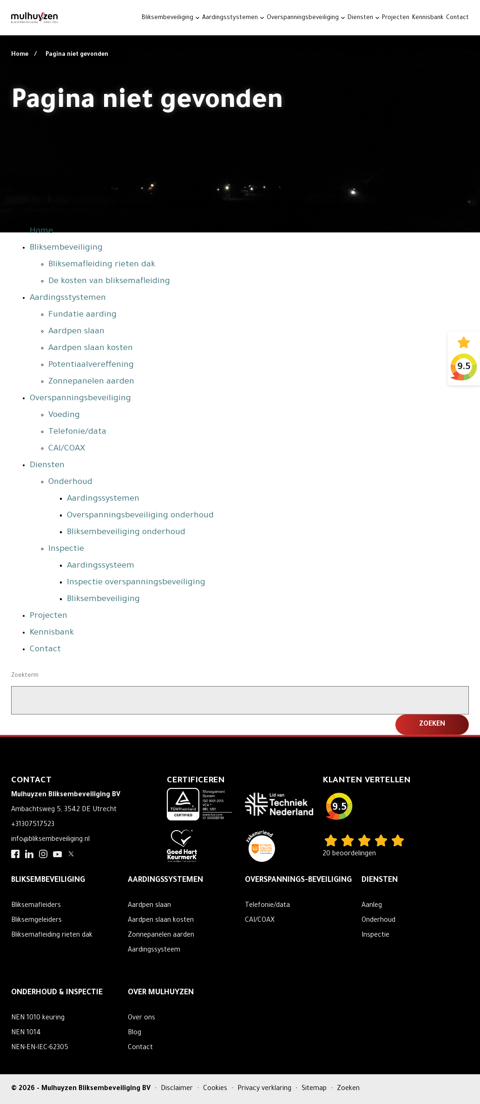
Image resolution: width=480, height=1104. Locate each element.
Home (20, 55)
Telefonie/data (77, 432)
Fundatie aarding (82, 315)
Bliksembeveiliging (167, 18)
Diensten (360, 18)
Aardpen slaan (76, 332)
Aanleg (372, 906)
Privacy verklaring (265, 1089)
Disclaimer (178, 1089)
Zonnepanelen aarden (91, 382)
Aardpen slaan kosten (90, 348)
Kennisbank (427, 18)
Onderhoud (70, 482)
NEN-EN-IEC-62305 (39, 1048)
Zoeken (348, 1089)
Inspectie (66, 549)
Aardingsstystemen (230, 18)
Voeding (64, 415)
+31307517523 (32, 825)
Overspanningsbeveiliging (303, 18)
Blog (134, 1033)
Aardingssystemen (103, 499)
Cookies (216, 1089)
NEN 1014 (26, 1033)
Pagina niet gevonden (77, 55)
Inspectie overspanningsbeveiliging (136, 583)
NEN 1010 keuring (38, 1018)
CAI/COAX (66, 449)
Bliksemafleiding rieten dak (101, 265)
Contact (457, 18)
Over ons (141, 1018)
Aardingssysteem (100, 566)
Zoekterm (25, 676)
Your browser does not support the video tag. (240, 116)
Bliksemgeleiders (36, 921)
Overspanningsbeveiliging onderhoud (140, 516)
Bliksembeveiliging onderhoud (126, 532)
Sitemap (315, 1089)
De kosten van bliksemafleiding (109, 281)
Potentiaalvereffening (91, 365)
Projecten (395, 18)
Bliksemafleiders (36, 906)
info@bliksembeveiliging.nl (50, 840)
